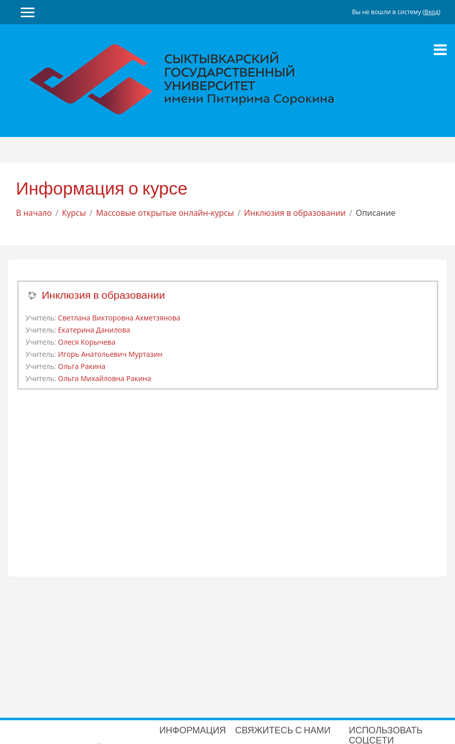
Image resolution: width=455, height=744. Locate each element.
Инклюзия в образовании (295, 212)
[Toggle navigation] (440, 49)
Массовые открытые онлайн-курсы (165, 212)
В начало (34, 212)
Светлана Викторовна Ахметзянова (119, 317)
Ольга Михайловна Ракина (104, 378)
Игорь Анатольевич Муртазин (110, 354)
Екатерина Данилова (94, 330)
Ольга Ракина (82, 366)
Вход (431, 12)
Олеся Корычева (86, 342)
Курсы (74, 212)
